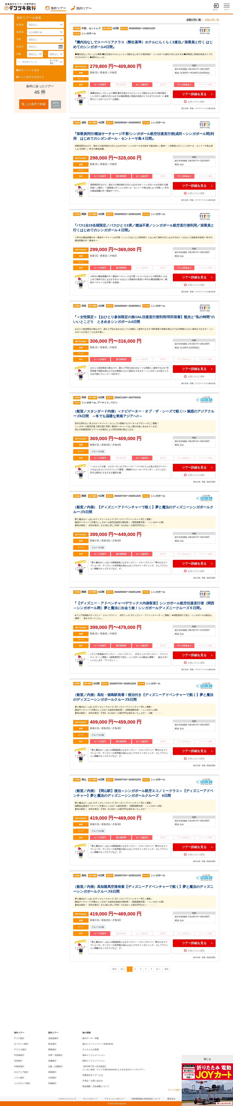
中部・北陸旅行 (55, 1055)
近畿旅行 (52, 1061)
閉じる (207, 1059)
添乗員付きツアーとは (92, 1075)
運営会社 (171, 1099)
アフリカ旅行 (20, 1049)
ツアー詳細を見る (194, 94)
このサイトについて (67, 1099)
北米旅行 (18, 1061)
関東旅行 (52, 1049)
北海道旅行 (53, 1038)
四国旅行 (52, 1072)
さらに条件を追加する (30, 77)
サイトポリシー (90, 1099)
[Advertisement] (39, 137)
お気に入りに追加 (194, 101)
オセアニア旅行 (21, 1072)
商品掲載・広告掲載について (95, 1086)
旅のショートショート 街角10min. (98, 1044)
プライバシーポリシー (114, 1099)
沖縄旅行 (52, 1083)
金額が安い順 (194, 19)
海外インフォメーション (93, 1055)
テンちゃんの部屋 (90, 1049)
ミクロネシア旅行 (22, 1083)
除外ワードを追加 (27, 70)
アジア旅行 (19, 1038)
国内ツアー (84, 8)
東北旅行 (52, 1044)
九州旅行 (52, 1077)
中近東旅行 (19, 1055)
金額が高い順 (212, 19)
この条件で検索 (34, 104)
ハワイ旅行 (19, 1077)
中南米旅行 (19, 1066)
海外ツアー (58, 8)
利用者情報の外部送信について (146, 1099)
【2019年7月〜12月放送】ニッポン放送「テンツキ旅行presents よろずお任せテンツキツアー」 (114, 1068)
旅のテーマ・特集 (90, 1038)
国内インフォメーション (93, 1061)
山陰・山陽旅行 (55, 1066)
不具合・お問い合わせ (92, 1081)
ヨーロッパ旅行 (21, 1044)
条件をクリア (56, 104)
